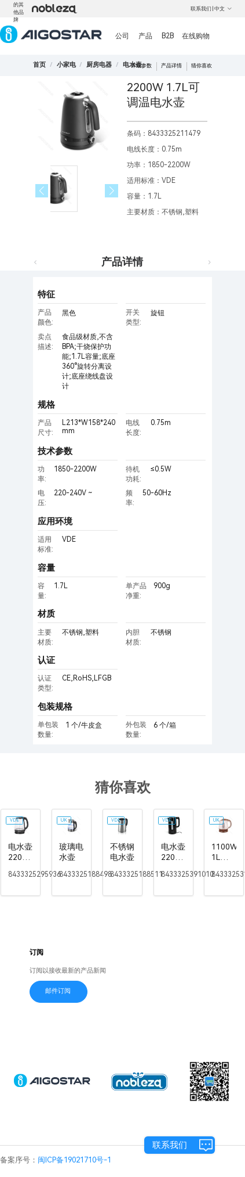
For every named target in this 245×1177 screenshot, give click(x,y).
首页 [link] (39, 65)
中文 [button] (223, 9)
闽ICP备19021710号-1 (74, 1160)
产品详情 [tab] (122, 261)
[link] (66, 65)
